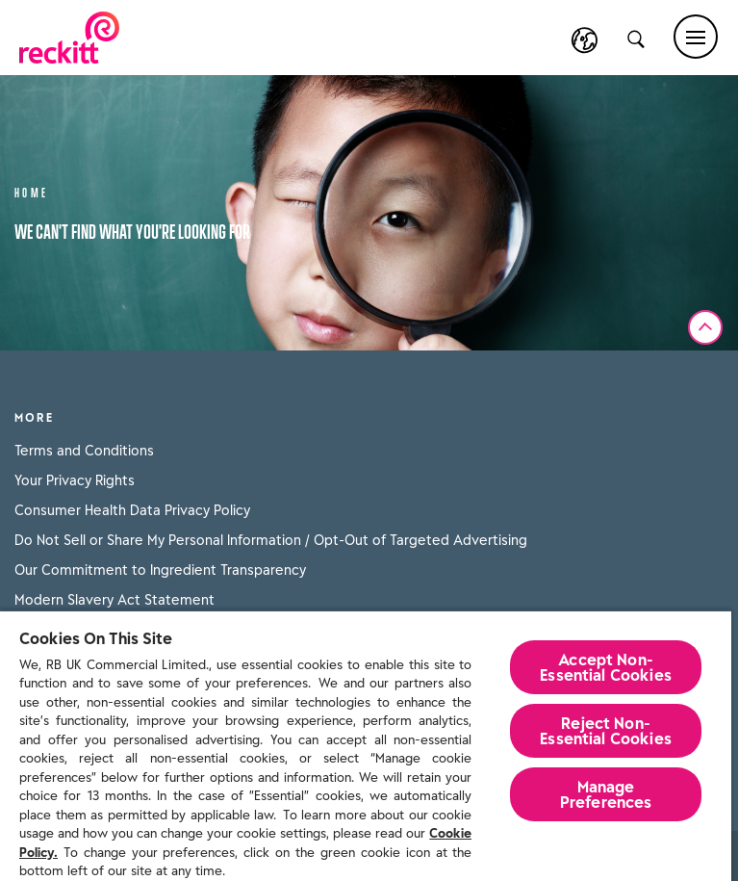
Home (31, 191)
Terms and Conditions (84, 450)
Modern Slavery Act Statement (114, 600)
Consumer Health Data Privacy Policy (132, 510)
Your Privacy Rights (74, 480)
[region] (365, 745)
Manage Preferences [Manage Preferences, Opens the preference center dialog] (606, 794)
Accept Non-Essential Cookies (606, 667)
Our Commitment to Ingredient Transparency (160, 570)
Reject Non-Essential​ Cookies (606, 730)
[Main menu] (696, 36)
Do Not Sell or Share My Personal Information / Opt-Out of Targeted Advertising (270, 540)
